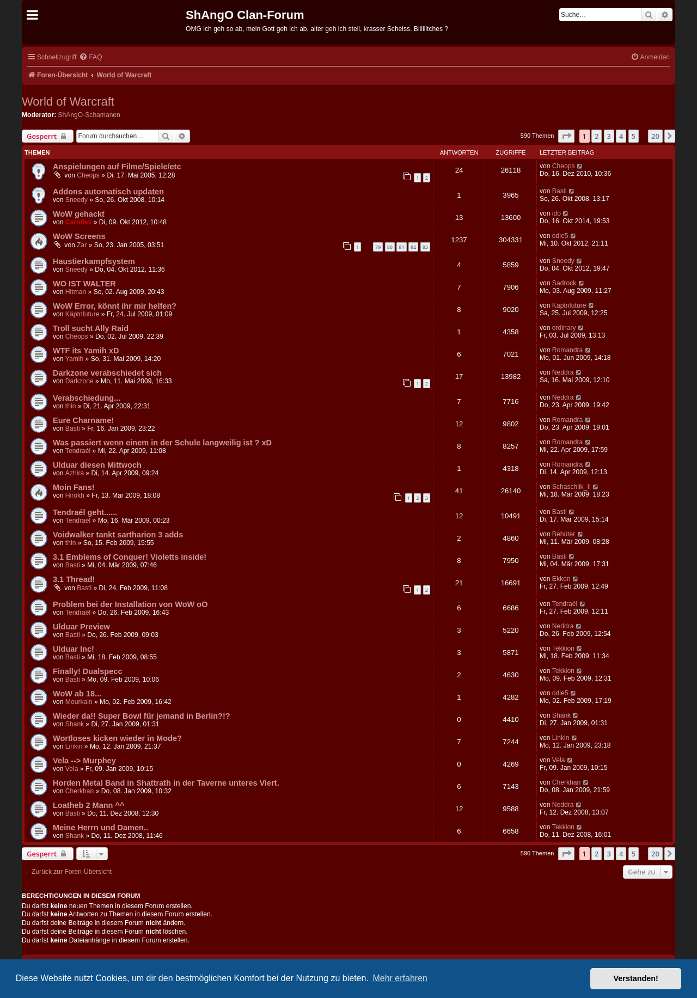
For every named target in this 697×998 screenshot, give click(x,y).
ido (556, 213)
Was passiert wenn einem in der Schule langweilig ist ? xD (162, 442)
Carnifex (78, 222)
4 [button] (621, 136)
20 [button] (655, 136)
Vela (71, 769)
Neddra (563, 372)
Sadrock (564, 283)
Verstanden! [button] (636, 978)
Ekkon (561, 579)
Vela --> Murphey (84, 760)
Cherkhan (79, 791)
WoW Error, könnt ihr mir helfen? (114, 306)
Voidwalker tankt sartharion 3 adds (118, 534)
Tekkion (563, 648)
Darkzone (79, 381)
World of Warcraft (68, 101)
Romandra (567, 350)
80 (390, 246)
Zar (82, 245)
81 (401, 246)
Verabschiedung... (86, 398)
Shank (74, 724)
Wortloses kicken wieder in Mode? (117, 738)
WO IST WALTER (84, 283)
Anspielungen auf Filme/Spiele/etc (117, 166)
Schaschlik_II (571, 487)
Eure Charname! (83, 420)
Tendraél (77, 451)
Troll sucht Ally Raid (91, 328)
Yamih (74, 359)
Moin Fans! (74, 487)
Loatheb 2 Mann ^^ (88, 805)
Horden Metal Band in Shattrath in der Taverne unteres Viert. (166, 783)
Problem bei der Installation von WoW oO (130, 604)
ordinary (564, 328)
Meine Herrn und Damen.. (100, 827)
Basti (559, 191)
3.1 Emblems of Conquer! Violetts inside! (129, 557)
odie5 (560, 236)
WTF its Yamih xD (86, 350)
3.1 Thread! (74, 579)
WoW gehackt (79, 214)
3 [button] (609, 136)
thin (70, 406)
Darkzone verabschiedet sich (107, 373)
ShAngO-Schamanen (89, 115)
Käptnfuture (82, 314)
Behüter (563, 534)
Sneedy (76, 200)
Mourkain (79, 702)
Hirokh (74, 495)
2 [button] (596, 136)
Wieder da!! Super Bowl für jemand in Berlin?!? (141, 716)
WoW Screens (79, 236)
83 (425, 246)
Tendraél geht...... (85, 512)
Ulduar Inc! (73, 649)
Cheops (88, 175)
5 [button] (633, 136)
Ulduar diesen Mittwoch (97, 465)
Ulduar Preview (81, 626)
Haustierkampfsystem (94, 261)
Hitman (75, 292)
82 (413, 246)
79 (378, 246)
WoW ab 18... (77, 693)
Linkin (74, 746)
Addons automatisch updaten (108, 191)
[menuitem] (90, 57)
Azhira (74, 473)
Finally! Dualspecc (87, 671)
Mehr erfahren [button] (399, 978)
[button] (566, 136)
